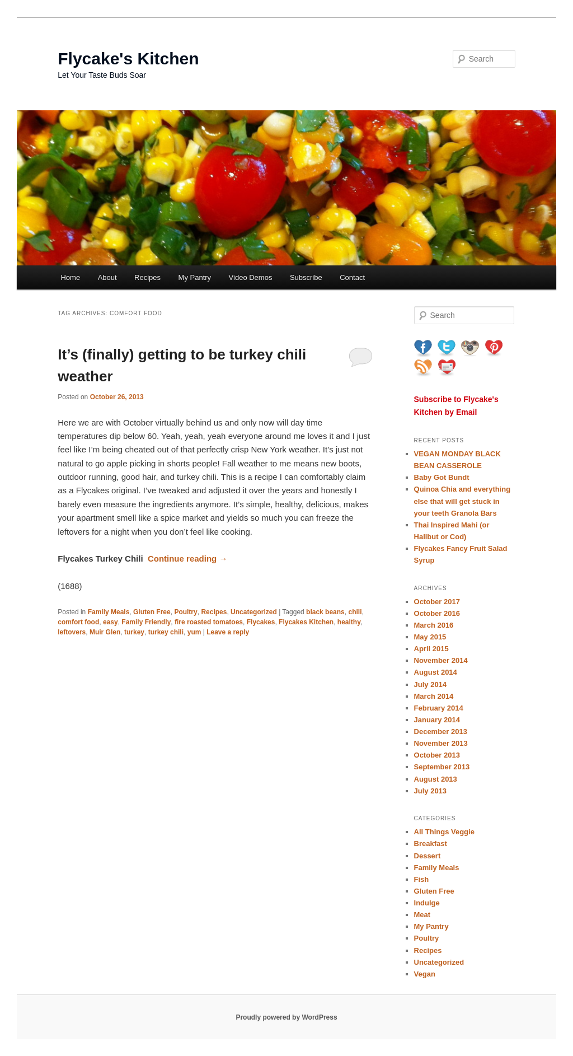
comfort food (78, 622)
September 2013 (442, 767)
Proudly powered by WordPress (286, 1017)
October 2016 (437, 613)
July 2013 (430, 791)
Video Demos (251, 277)
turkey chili (166, 632)
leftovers (72, 632)
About (107, 277)
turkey (134, 632)
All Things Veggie (444, 832)
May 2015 (430, 637)
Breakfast (430, 843)
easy (110, 622)
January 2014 (437, 720)
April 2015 (431, 648)
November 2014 (441, 660)
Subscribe (306, 277)
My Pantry (195, 277)
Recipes (147, 277)
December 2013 (440, 731)
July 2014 (430, 684)
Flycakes (261, 622)
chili (354, 612)
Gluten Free (152, 612)
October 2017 (437, 601)
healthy (349, 622)
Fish (421, 879)
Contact (352, 277)
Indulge (427, 903)
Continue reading (188, 558)
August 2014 (435, 672)
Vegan (424, 974)
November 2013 (441, 743)
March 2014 (434, 696)
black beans (325, 612)
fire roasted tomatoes (209, 622)
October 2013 (437, 755)
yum (194, 632)
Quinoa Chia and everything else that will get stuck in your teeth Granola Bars (462, 501)
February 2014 (438, 708)
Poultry (185, 612)
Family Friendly (146, 622)
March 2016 (434, 625)
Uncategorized (254, 612)
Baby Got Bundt (441, 477)
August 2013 (435, 779)
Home (70, 277)
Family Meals (109, 612)
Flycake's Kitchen (128, 58)
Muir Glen (105, 632)
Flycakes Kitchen (306, 622)
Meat (422, 914)
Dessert (427, 856)
